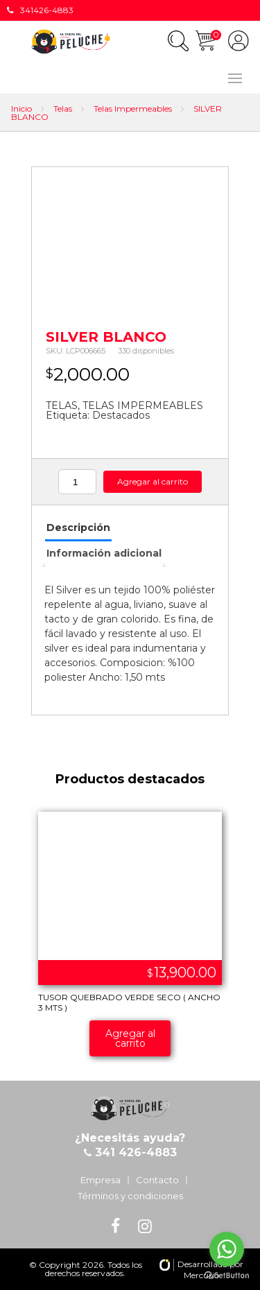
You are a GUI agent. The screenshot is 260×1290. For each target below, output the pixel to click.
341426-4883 (40, 10)
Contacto (157, 1179)
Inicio (21, 108)
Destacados (121, 415)
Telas (62, 108)
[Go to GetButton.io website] (227, 1275)
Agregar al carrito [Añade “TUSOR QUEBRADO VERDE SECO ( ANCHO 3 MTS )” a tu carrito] (130, 1038)
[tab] (78, 528)
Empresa (100, 1179)
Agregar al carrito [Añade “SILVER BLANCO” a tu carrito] (152, 481)
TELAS (62, 405)
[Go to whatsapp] (226, 1249)
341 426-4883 (134, 1152)
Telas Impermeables (133, 108)
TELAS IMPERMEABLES (143, 405)
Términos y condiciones (130, 1195)
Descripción (78, 527)
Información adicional (104, 553)
